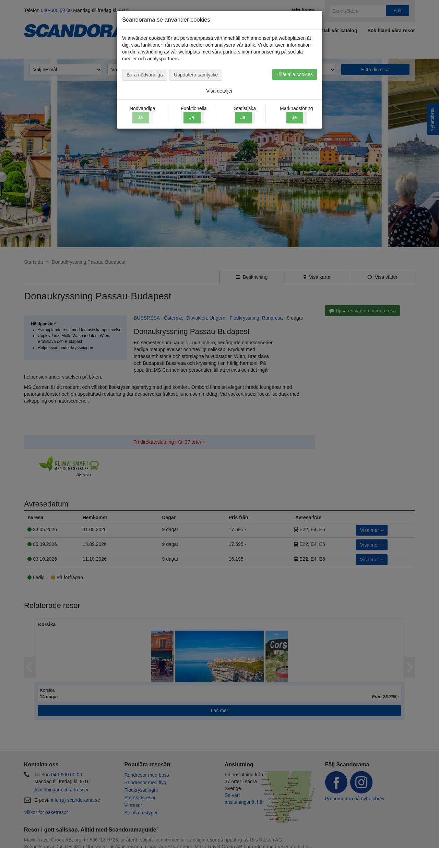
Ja (191, 117)
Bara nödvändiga (145, 74)
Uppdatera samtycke (196, 74)
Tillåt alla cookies (294, 74)
